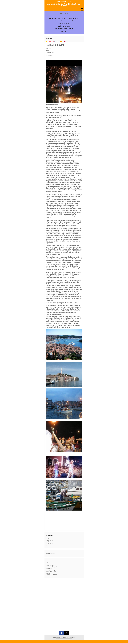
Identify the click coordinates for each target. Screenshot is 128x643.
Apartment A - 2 (50, 540)
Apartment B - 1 (50, 543)
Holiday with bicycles (51, 570)
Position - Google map (51, 574)
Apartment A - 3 (50, 542)
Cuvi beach (49, 568)
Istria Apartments (64, 26)
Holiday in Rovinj (64, 23)
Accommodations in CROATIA (64, 29)
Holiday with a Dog (51, 571)
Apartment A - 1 (50, 539)
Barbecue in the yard (51, 567)
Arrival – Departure (51, 565)
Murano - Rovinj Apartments (64, 21)
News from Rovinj (50, 553)
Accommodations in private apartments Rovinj (64, 18)
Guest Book (49, 573)
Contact (64, 31)
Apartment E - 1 (50, 545)
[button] (64, 9)
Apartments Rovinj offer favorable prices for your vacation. (64, 5)
